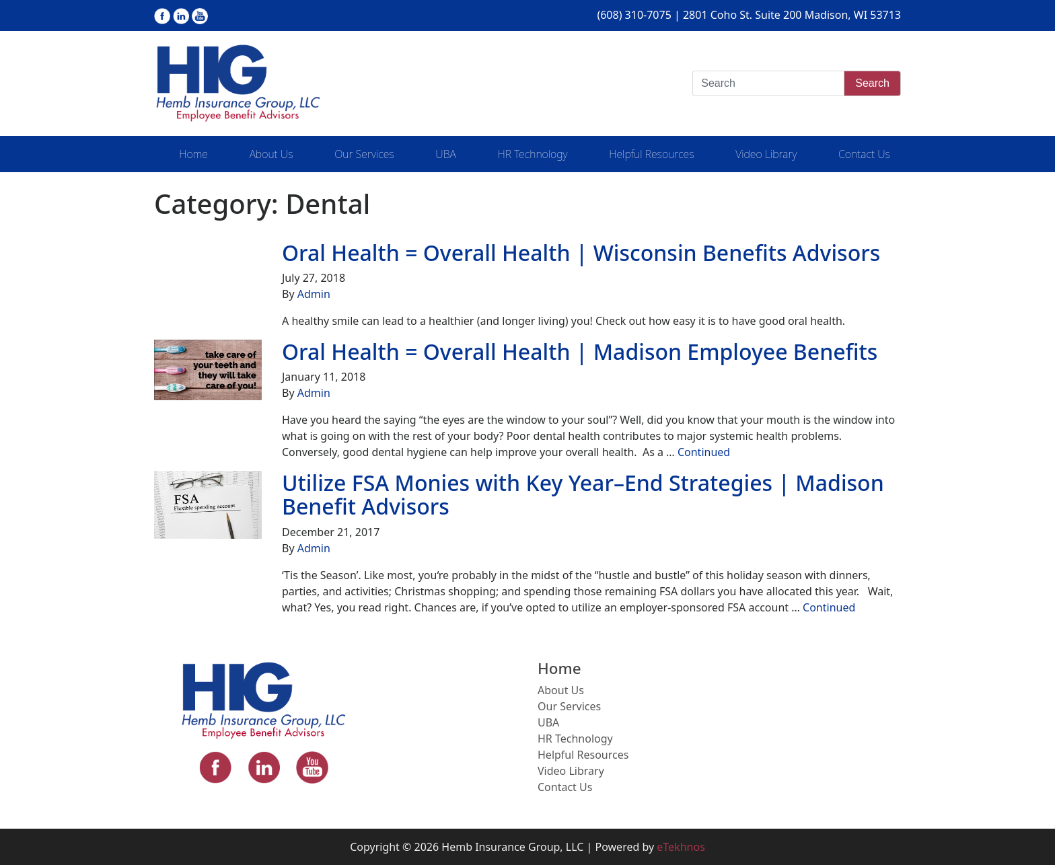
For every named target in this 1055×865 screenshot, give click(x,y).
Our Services (364, 154)
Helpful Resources (651, 154)
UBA (445, 154)
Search (872, 83)
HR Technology (532, 154)
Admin (313, 294)
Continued (704, 452)
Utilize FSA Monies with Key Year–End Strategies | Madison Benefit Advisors (583, 494)
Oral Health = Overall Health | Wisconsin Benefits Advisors (581, 252)
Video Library (766, 154)
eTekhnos (681, 846)
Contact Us (864, 154)
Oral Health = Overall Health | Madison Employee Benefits (579, 351)
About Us (271, 154)
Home (193, 154)
